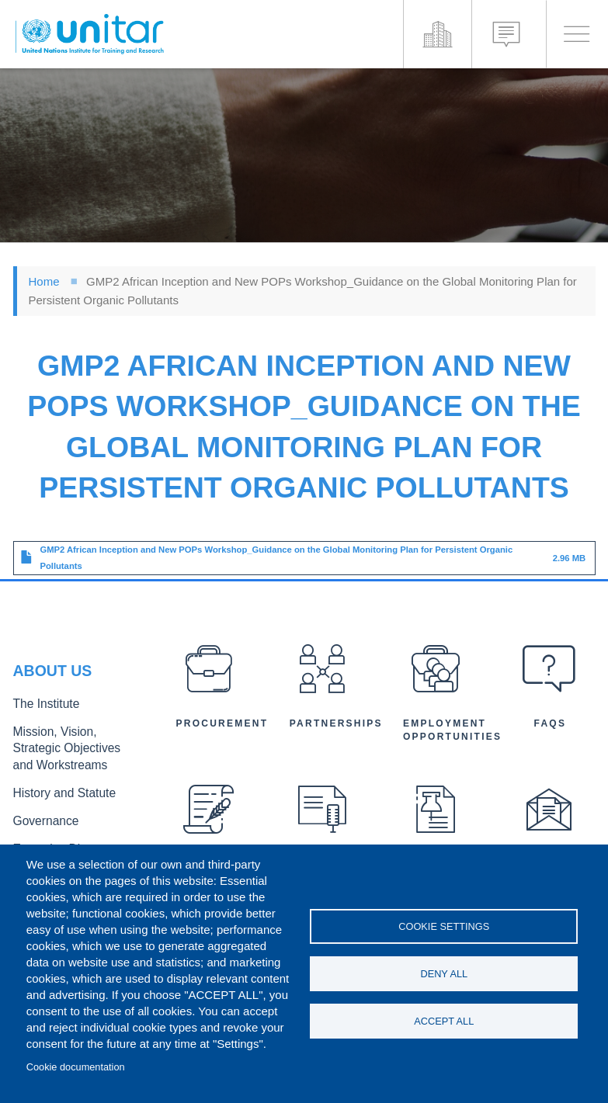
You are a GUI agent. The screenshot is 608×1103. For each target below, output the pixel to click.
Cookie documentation (75, 1067)
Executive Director (56, 842)
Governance (42, 817)
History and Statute (57, 791)
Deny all (443, 974)
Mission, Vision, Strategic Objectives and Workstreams (71, 751)
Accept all (444, 1023)
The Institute (42, 710)
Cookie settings (443, 924)
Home (44, 281)
